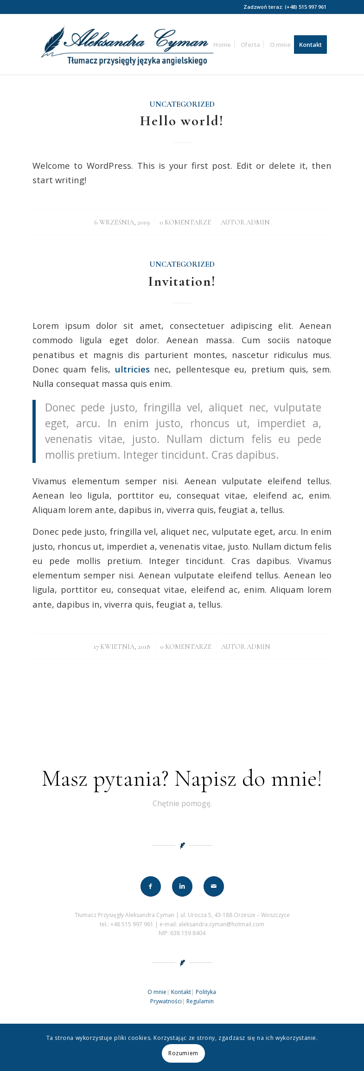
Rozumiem (183, 1053)
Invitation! (182, 281)
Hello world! (182, 120)
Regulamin (200, 1001)
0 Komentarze (185, 222)
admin (258, 222)
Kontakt (181, 992)
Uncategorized (182, 104)
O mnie (156, 992)
